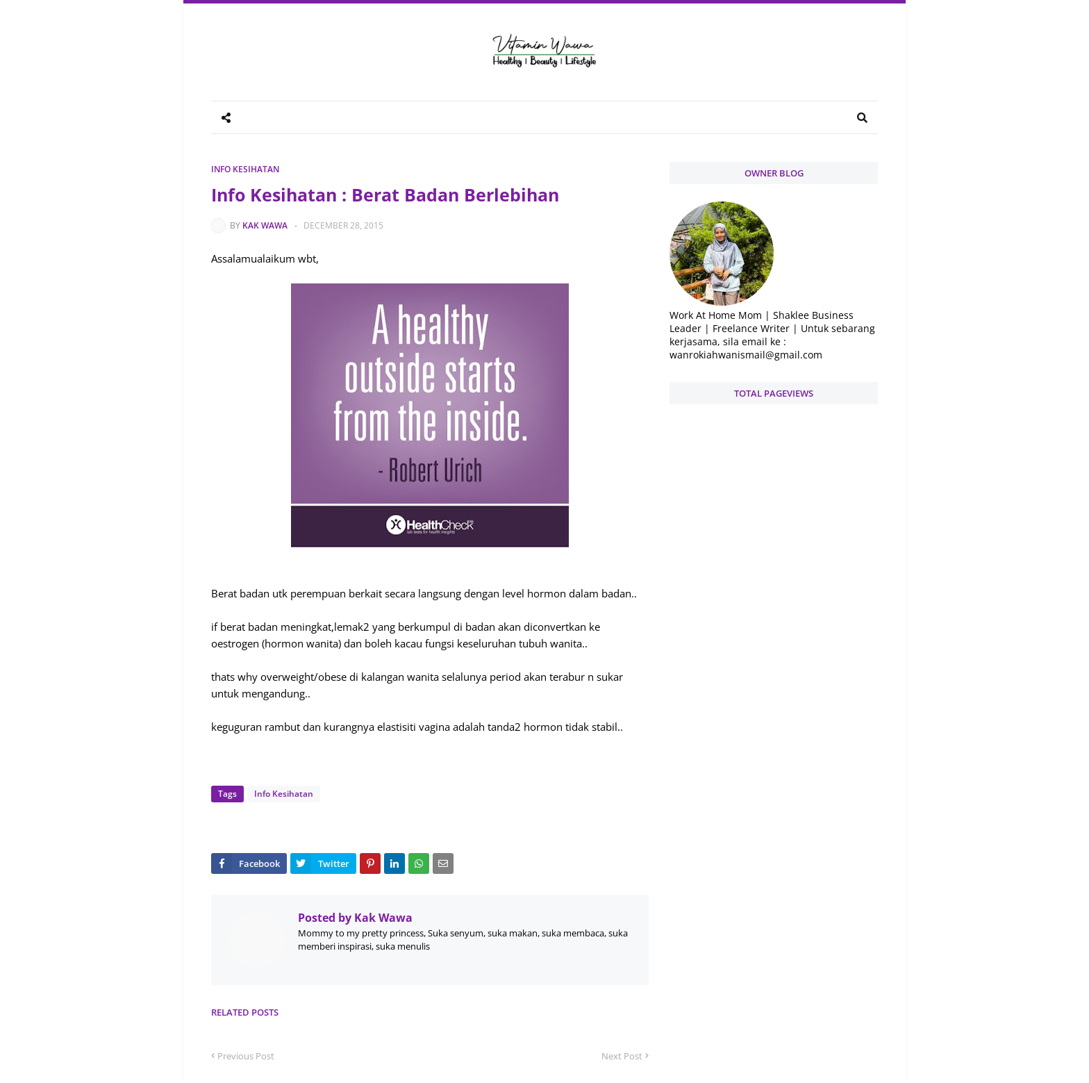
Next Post (621, 1056)
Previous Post (245, 1056)
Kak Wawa (265, 225)
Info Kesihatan (245, 169)
